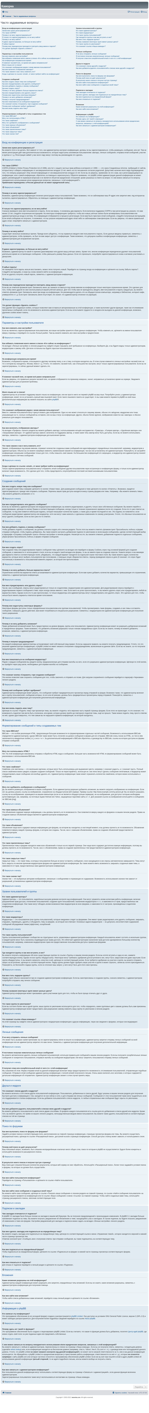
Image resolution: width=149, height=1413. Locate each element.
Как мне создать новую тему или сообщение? (19, 82)
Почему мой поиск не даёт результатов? (91, 78)
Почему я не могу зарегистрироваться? (16, 35)
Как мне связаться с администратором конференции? (96, 125)
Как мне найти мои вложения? (87, 109)
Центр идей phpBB (135, 1332)
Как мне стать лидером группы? (88, 39)
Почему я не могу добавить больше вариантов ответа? (22, 90)
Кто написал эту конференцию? (88, 116)
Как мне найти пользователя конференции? (92, 82)
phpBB (54, 400)
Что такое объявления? (11, 127)
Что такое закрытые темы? (12, 132)
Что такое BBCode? (9, 116)
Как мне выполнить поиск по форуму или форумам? (95, 76)
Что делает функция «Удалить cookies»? (17, 48)
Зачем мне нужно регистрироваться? (16, 30)
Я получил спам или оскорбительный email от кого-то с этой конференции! (104, 58)
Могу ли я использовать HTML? (14, 118)
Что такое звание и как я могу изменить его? (18, 72)
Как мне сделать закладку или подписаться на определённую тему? (101, 95)
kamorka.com (76, 1397)
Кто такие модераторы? (85, 33)
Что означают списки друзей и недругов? (91, 66)
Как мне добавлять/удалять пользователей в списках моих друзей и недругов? (105, 68)
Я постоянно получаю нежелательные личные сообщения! (97, 56)
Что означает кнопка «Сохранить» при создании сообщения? (25, 104)
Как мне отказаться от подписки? (88, 99)
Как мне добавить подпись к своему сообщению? (20, 86)
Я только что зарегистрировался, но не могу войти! (21, 37)
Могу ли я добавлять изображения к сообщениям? (21, 123)
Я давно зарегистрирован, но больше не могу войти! (21, 42)
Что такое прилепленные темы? (14, 129)
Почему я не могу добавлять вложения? (17, 97)
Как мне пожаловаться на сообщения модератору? (21, 102)
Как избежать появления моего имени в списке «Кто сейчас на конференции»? (31, 58)
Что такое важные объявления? (14, 125)
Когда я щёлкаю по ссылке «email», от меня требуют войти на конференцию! (30, 74)
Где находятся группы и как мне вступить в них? (94, 37)
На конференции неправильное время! (16, 60)
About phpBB (90, 1319)
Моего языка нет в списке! (12, 65)
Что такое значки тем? (10, 134)
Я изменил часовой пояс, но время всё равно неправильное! (24, 63)
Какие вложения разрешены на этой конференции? (95, 107)
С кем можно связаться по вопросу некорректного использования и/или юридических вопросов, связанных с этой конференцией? (107, 122)
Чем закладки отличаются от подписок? (90, 92)
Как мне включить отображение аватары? (17, 69)
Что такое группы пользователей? (88, 35)
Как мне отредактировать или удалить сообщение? (21, 84)
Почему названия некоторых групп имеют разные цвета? (97, 42)
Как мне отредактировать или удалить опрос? (19, 93)
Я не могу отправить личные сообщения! (91, 54)
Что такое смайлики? (10, 120)
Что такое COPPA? (9, 33)
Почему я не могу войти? (11, 39)
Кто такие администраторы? (86, 30)
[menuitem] (5, 12)
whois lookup (16, 1349)
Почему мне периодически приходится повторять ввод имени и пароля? (29, 46)
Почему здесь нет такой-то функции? (89, 119)
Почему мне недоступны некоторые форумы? (19, 95)
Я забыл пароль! (8, 44)
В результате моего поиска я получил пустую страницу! (96, 80)
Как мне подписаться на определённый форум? (93, 97)
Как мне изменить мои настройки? (15, 56)
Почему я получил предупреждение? (16, 99)
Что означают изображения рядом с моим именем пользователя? (26, 67)
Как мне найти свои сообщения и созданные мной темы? (97, 85)
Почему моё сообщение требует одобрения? (19, 106)
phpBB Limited (77, 1316)
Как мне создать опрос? (11, 88)
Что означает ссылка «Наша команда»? (90, 46)
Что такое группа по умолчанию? (88, 44)
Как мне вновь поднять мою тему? (15, 108)
